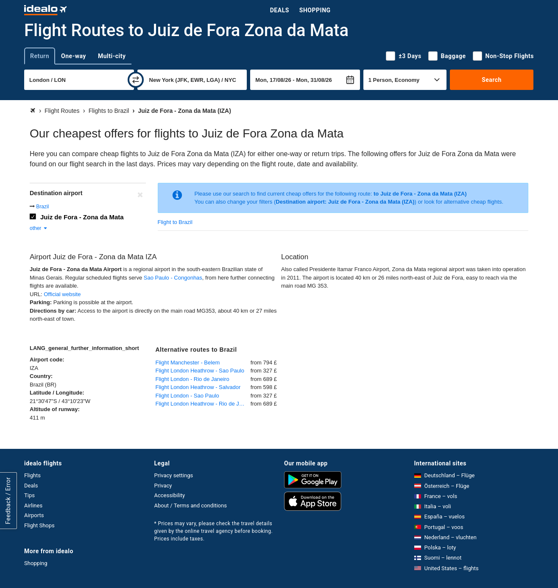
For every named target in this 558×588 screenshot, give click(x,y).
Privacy (163, 485)
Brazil (42, 207)
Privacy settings (173, 475)
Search (492, 79)
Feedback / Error (8, 500)
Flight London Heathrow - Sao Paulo (200, 370)
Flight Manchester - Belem (188, 362)
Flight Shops (39, 525)
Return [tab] (39, 56)
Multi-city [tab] (112, 56)
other (39, 228)
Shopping (315, 10)
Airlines (33, 505)
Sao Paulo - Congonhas (173, 277)
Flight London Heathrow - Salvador (198, 387)
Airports (34, 515)
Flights (32, 475)
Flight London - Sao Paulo (187, 395)
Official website (62, 294)
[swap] (136, 80)
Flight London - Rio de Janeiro (192, 379)
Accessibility (169, 495)
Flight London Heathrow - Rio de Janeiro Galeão (203, 403)
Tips (29, 495)
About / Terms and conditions (190, 505)
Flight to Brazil (175, 222)
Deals (279, 10)
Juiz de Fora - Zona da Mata (82, 217)
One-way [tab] (73, 56)
